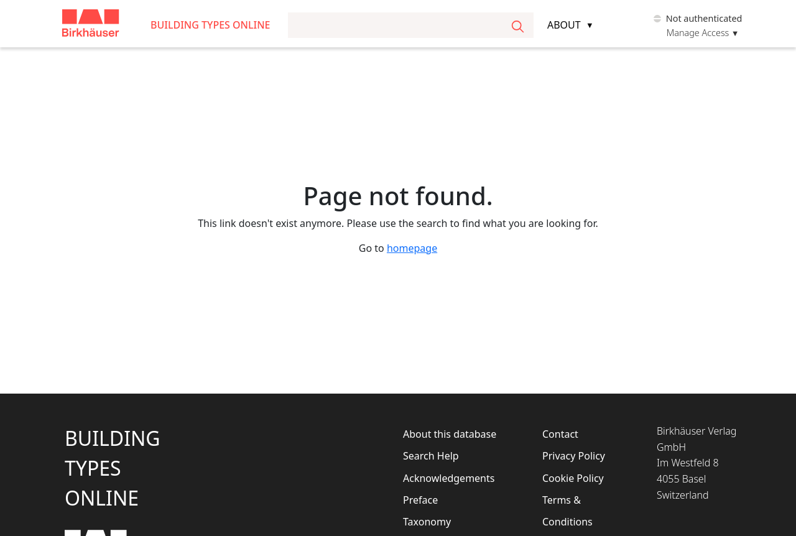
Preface (420, 500)
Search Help (431, 456)
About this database (449, 434)
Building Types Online (210, 25)
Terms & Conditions (567, 511)
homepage (412, 248)
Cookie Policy (573, 478)
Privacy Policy (573, 456)
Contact (560, 434)
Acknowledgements (448, 478)
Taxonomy (427, 522)
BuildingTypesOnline (112, 468)
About (564, 25)
